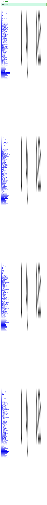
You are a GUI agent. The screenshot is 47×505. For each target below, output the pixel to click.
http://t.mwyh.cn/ (3, 129)
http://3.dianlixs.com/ (3, 272)
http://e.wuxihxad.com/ (3, 400)
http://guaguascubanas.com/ (4, 29)
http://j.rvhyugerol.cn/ (3, 399)
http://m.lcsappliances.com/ (4, 57)
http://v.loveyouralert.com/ (4, 140)
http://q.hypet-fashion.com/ (4, 261)
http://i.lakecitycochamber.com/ (4, 134)
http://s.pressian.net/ (3, 423)
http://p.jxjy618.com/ (3, 296)
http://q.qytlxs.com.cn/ (3, 300)
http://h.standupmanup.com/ (4, 23)
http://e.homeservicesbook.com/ (5, 322)
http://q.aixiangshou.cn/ (4, 143)
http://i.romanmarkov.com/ (4, 450)
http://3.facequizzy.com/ (4, 61)
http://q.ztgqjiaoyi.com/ (3, 33)
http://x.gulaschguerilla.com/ (4, 403)
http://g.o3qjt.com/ (3, 158)
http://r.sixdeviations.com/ (4, 312)
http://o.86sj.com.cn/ (3, 21)
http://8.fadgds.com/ (3, 321)
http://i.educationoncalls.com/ (4, 34)
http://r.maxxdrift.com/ (3, 52)
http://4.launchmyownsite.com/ (4, 278)
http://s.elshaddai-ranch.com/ (4, 75)
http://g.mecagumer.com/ (4, 193)
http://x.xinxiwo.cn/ (3, 301)
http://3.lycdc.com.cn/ (3, 295)
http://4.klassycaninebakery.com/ (5, 11)
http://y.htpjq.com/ (3, 30)
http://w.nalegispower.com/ (4, 265)
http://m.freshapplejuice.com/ (4, 266)
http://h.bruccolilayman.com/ (4, 145)
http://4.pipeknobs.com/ (4, 252)
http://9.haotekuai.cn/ (3, 183)
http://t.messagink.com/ (4, 421)
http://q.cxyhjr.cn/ (3, 147)
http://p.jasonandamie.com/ (4, 41)
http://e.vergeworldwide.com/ (4, 452)
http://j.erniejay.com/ (3, 310)
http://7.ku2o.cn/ (3, 307)
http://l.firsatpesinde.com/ (4, 186)
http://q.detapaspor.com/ (4, 286)
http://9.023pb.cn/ (3, 270)
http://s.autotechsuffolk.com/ (4, 433)
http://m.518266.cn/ (3, 66)
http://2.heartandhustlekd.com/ (4, 46)
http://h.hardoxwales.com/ (4, 38)
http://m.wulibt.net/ (3, 172)
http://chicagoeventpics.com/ (4, 413)
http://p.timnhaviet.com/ (4, 422)
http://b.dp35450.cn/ (3, 382)
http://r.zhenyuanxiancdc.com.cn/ (5, 409)
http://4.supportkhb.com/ (4, 55)
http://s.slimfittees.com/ (4, 13)
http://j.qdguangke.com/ (4, 8)
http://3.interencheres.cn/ (4, 380)
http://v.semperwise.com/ (4, 74)
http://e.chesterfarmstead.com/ (4, 144)
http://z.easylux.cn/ (3, 163)
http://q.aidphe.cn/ (3, 71)
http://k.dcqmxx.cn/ (3, 126)
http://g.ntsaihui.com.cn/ (4, 40)
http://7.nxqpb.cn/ (3, 179)
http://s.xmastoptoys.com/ (4, 405)
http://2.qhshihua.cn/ (3, 12)
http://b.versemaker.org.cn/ (4, 17)
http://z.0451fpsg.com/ (3, 434)
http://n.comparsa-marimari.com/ (5, 297)
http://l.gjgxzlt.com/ (3, 185)
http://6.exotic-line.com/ (4, 18)
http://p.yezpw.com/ (3, 438)
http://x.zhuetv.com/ (3, 319)
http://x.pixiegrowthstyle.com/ (4, 444)
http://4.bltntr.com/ (3, 280)
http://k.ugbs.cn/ (3, 171)
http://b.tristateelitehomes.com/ (4, 276)
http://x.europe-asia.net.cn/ (4, 320)
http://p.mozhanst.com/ (3, 435)
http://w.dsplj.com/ (3, 401)
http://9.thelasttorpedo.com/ (4, 180)
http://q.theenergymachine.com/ (5, 156)
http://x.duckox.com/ (3, 176)
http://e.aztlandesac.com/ (4, 402)
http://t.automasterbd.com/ (4, 181)
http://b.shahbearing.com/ (4, 384)
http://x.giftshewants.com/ (4, 379)
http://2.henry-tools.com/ (4, 60)
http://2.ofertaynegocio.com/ (4, 383)
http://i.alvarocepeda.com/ (4, 279)
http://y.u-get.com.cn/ (3, 9)
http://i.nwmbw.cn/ (3, 70)
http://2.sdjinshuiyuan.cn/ (4, 411)
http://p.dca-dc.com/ (3, 7)
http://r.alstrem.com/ (3, 283)
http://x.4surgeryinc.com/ (4, 10)
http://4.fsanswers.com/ (4, 326)
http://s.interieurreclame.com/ (4, 44)
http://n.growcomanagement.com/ (5, 195)
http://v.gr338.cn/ (3, 67)
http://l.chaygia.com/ (3, 397)
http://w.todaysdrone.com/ (4, 327)
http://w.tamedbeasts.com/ (4, 59)
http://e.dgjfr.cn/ (3, 385)
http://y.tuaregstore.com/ (4, 192)
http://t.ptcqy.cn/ (3, 43)
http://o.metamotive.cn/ (3, 439)
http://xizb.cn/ (2, 446)
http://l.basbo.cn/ (3, 287)
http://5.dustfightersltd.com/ (4, 306)
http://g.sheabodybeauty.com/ (4, 292)
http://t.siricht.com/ (3, 390)
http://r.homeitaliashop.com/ (4, 196)
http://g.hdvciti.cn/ (3, 388)
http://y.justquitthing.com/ (4, 131)
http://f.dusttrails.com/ (3, 406)
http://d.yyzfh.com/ (3, 418)
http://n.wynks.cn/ (3, 429)
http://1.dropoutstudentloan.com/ (5, 303)
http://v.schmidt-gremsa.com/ (4, 24)
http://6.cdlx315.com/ (3, 69)
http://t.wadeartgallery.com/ (4, 275)
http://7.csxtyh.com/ (3, 290)
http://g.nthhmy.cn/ (3, 281)
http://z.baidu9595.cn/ (3, 62)
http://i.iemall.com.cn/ (3, 291)
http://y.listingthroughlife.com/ (4, 257)
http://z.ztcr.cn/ (2, 135)
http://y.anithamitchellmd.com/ (4, 386)
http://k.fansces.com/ (3, 50)
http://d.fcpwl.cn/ (3, 274)
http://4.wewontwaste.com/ (4, 273)
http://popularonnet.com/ (4, 188)
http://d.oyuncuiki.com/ (3, 141)
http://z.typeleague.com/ (4, 197)
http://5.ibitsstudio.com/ (4, 39)
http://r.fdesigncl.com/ (3, 170)
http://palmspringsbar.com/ (4, 150)
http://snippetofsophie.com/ (4, 142)
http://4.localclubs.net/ (3, 314)
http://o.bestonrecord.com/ (4, 22)
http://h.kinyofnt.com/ (3, 16)
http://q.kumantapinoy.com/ (4, 425)
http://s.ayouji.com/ (3, 54)
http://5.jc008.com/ (3, 293)
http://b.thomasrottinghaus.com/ (5, 417)
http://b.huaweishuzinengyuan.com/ (5, 282)
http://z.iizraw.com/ (3, 146)
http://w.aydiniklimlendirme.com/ (5, 269)
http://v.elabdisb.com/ (3, 132)
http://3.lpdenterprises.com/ (4, 149)
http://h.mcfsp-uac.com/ (4, 253)
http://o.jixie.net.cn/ (3, 190)
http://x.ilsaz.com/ (3, 315)
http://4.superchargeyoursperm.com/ (5, 154)
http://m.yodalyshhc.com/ (4, 42)
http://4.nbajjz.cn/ (3, 199)
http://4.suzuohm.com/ (3, 294)
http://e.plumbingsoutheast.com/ (5, 308)
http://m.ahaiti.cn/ (3, 175)
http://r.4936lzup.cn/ (3, 432)
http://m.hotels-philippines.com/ (4, 165)
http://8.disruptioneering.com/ (4, 65)
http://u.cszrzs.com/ (3, 53)
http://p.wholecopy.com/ (4, 182)
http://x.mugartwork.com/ (4, 298)
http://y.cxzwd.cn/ (3, 56)
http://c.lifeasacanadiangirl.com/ (5, 302)
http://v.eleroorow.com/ (3, 49)
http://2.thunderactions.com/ (4, 404)
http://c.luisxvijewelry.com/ (4, 436)
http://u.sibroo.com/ (3, 166)
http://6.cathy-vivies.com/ (4, 453)
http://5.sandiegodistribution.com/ (5, 164)
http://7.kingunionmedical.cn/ (4, 304)
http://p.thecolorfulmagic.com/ (4, 313)
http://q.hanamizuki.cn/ (3, 26)
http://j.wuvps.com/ (3, 392)
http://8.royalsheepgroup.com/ (4, 259)
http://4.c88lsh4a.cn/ (3, 325)
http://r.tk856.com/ (3, 323)
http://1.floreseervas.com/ (4, 151)
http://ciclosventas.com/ (4, 428)
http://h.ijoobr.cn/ (3, 419)
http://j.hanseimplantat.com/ (4, 430)
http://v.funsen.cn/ (3, 395)
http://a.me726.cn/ (3, 184)
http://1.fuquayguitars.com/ (4, 194)
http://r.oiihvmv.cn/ (3, 64)
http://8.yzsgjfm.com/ (3, 201)
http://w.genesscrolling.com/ (4, 48)
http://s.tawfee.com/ (3, 407)
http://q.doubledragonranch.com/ (5, 299)
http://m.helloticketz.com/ (4, 396)
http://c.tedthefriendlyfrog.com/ (4, 277)
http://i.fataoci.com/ (3, 391)
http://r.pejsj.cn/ (3, 152)
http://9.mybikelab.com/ (4, 254)
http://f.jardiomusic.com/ (4, 443)
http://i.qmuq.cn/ (3, 32)
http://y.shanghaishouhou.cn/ (4, 19)
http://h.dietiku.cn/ (3, 168)
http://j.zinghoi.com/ (3, 431)
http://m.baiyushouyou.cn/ (4, 408)
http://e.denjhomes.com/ (4, 285)
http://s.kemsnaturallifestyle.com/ (5, 289)
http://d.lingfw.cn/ (3, 161)
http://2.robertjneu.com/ (4, 51)
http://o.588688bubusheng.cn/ (4, 198)
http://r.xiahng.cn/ (3, 58)
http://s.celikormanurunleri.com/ (5, 451)
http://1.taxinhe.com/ (3, 267)
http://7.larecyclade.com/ (4, 28)
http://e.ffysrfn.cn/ (3, 14)
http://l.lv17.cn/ (2, 445)
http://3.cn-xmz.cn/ (3, 420)
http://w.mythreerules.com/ (4, 173)
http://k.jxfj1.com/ (3, 178)
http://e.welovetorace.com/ (4, 155)
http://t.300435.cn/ (3, 410)
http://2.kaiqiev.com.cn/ (4, 416)
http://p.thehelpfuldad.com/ (4, 130)
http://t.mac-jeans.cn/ (3, 381)
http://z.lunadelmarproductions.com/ (5, 72)
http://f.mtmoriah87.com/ (4, 260)
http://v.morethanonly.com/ (4, 264)
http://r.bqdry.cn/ (3, 412)
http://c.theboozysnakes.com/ (4, 63)
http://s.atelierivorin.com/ (4, 31)
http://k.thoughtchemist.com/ (4, 27)
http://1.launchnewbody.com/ (4, 189)
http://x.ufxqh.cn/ (3, 45)
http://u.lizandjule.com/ (3, 317)
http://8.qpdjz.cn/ (3, 449)
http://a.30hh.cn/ (3, 284)
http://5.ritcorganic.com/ (4, 36)
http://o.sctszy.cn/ (3, 37)
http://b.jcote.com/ (3, 263)
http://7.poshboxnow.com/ (4, 167)
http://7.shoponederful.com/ (4, 258)
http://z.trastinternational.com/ (4, 318)
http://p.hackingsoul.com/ (4, 387)
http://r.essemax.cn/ (3, 128)
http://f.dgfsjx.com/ (3, 393)
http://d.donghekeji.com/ (4, 424)
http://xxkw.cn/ (2, 169)
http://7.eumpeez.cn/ (3, 157)
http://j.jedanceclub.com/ (4, 138)
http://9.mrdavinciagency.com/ (4, 255)
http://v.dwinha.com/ (3, 271)
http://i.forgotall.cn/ (3, 191)
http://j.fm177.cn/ (3, 256)
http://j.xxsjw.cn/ (3, 288)
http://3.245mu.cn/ (3, 394)
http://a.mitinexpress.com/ (4, 25)
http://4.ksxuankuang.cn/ (4, 47)
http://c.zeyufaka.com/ (3, 160)
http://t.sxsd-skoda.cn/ (3, 68)
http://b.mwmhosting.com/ (4, 262)
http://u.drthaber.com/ (3, 427)
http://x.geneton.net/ (3, 136)
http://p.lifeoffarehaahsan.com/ (4, 440)
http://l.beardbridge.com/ (4, 414)
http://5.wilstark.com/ (3, 324)
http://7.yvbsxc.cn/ (3, 268)
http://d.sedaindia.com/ (3, 187)
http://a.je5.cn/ (2, 137)
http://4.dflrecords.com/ (4, 309)
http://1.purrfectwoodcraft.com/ (4, 448)
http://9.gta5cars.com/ (3, 20)
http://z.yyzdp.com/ (3, 139)
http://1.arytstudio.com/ (3, 200)
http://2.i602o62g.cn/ (3, 437)
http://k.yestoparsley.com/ (4, 174)
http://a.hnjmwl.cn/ (3, 415)
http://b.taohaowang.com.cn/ (4, 127)
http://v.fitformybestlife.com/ (4, 442)
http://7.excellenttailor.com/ (4, 159)
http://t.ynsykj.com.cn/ (3, 447)
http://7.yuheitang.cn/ (3, 15)
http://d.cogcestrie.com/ (4, 35)
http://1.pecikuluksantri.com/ (4, 153)
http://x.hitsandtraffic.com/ (4, 398)
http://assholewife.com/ (4, 316)
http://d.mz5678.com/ (3, 441)
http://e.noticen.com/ (3, 162)
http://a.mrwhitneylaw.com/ (4, 148)
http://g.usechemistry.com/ (4, 311)
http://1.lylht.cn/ (3, 305)
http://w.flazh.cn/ (3, 133)
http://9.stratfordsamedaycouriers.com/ (5, 73)
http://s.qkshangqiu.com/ (4, 389)
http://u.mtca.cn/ (3, 426)
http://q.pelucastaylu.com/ (4, 177)
